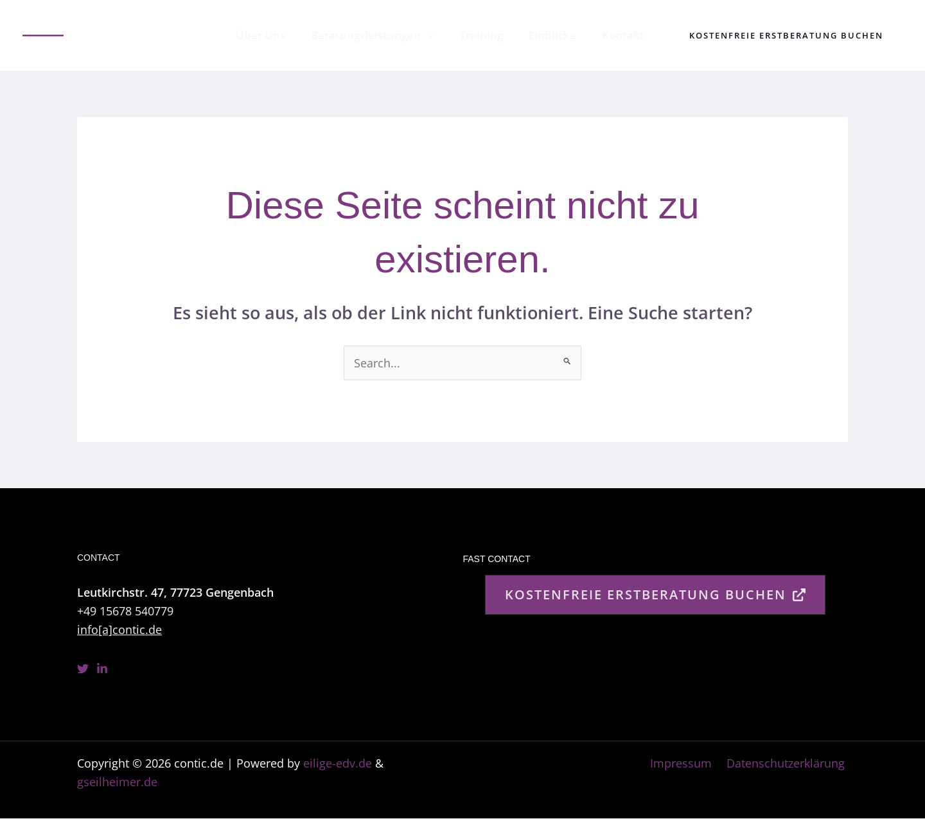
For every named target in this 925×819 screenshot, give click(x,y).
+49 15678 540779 (125, 611)
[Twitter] (83, 668)
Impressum (687, 763)
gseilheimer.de (117, 782)
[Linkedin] (102, 668)
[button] (786, 36)
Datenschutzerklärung (789, 763)
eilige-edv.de (337, 763)
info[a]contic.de (119, 629)
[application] (440, 35)
